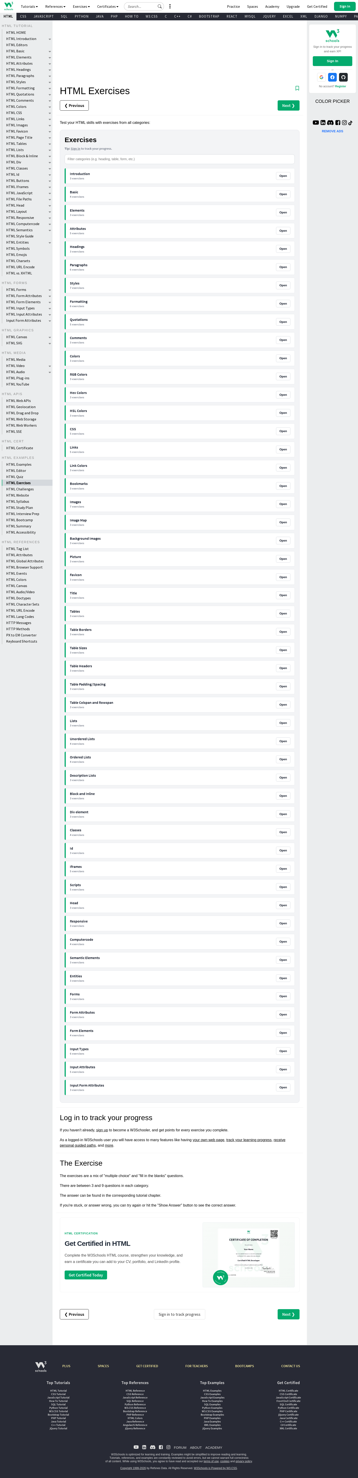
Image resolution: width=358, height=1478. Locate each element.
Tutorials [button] (29, 6)
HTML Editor (16, 470)
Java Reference (135, 1421)
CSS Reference (135, 1394)
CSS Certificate (288, 1394)
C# (190, 16)
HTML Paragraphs (20, 75)
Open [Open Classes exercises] (283, 832)
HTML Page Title (19, 137)
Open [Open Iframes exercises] (283, 868)
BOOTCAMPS (244, 1366)
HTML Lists (15, 149)
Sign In (332, 61)
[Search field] (144, 6)
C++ (177, 16)
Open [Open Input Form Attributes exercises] (283, 1087)
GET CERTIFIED (147, 1366)
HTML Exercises (18, 483)
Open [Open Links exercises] (283, 449)
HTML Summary (18, 526)
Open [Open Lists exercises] (283, 723)
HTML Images (17, 125)
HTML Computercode (22, 223)
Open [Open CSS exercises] (283, 431)
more (109, 1145)
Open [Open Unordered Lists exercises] (283, 741)
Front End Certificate (288, 1401)
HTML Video (15, 365)
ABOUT (196, 1447)
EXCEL (288, 16)
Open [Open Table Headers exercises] (283, 668)
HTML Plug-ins (17, 378)
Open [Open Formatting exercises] (283, 303)
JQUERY (269, 16)
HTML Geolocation (21, 406)
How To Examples (212, 1401)
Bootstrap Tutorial (58, 1414)
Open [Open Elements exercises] (283, 212)
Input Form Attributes (23, 320)
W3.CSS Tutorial (58, 1411)
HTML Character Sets (22, 604)
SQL (64, 16)
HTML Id (12, 174)
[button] (160, 6)
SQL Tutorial (58, 1404)
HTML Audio (15, 372)
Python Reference (135, 1404)
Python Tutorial (58, 1407)
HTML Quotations (20, 94)
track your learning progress (248, 1140)
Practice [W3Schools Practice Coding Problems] (233, 6)
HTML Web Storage (21, 419)
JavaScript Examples (212, 1397)
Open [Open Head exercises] (283, 905)
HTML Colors (16, 106)
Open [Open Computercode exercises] (283, 941)
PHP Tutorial (58, 1418)
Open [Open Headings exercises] (283, 248)
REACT (231, 16)
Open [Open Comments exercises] (283, 340)
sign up (102, 1130)
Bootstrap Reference (135, 1411)
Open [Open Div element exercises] (283, 814)
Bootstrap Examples (212, 1414)
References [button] (55, 6)
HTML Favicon (17, 131)
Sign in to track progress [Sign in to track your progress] (179, 1314)
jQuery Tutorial (58, 1428)
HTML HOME (16, 32)
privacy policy (244, 1461)
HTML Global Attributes (25, 561)
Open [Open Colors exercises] (283, 358)
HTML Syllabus (17, 501)
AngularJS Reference (135, 1425)
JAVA (100, 16)
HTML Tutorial (58, 1390)
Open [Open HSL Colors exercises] (283, 413)
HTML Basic (15, 51)
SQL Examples (212, 1404)
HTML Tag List (17, 548)
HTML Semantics (19, 230)
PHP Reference (135, 1414)
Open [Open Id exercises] (283, 850)
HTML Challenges (20, 489)
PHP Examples (212, 1418)
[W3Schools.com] (40, 1369)
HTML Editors (17, 45)
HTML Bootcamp (19, 520)
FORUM (180, 1447)
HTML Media (15, 359)
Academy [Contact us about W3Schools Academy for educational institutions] (272, 6)
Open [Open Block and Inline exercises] (283, 795)
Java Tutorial (58, 1421)
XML (303, 16)
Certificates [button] (107, 6)
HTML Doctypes (18, 598)
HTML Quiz (14, 476)
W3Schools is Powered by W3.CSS (215, 1468)
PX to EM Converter (21, 635)
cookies (225, 1461)
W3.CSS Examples (212, 1411)
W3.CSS (152, 16)
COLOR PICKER (332, 101)
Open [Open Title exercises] (283, 595)
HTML (8, 16)
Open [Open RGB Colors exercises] (283, 376)
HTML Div (13, 162)
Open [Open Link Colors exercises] (283, 467)
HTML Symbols (18, 248)
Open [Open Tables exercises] (283, 613)
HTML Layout (16, 211)
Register (340, 86)
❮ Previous (74, 105)
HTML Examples (19, 464)
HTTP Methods (18, 629)
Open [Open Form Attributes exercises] (283, 1014)
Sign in (75, 148)
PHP (114, 16)
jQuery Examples (212, 1428)
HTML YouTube (17, 384)
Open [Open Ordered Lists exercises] (283, 759)
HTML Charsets (18, 260)
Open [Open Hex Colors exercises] (283, 394)
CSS (23, 16)
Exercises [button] (81, 6)
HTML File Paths (19, 199)
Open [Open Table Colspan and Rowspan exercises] (283, 704)
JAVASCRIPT (44, 16)
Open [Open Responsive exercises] (283, 923)
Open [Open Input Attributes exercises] (283, 1069)
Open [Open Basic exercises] (283, 194)
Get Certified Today (86, 1275)
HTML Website (17, 495)
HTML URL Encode (20, 267)
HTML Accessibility (21, 532)
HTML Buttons (17, 180)
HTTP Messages (18, 622)
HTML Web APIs (18, 400)
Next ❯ (288, 105)
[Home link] (8, 6)
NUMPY (341, 16)
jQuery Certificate (288, 1414)
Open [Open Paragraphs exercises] (283, 267)
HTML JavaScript (19, 193)
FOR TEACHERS (196, 1366)
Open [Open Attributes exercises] (283, 230)
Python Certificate (288, 1407)
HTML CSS (14, 112)
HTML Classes (17, 168)
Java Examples (212, 1421)
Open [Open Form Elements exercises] (283, 1032)
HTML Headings (18, 69)
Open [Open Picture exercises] (283, 559)
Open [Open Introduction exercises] (283, 176)
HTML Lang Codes (20, 616)
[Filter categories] (180, 159)
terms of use (211, 1461)
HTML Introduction (21, 38)
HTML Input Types (20, 308)
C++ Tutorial (58, 1425)
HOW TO (132, 16)
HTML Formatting (20, 88)
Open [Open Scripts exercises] (283, 887)
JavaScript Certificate (288, 1397)
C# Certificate (288, 1425)
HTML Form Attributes (24, 295)
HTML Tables (16, 143)
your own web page (208, 1140)
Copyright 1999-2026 (133, 1468)
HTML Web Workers (21, 425)
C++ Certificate (288, 1421)
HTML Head (15, 205)
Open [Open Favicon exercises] (283, 577)
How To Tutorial (58, 1401)
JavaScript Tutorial (58, 1397)
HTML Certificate (19, 448)
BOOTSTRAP (209, 16)
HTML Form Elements (23, 302)
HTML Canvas (16, 337)
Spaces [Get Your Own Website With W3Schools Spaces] (252, 6)
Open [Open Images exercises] (283, 504)
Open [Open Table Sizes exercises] (283, 650)
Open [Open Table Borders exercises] (283, 631)
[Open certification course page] (249, 1254)
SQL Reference (135, 1401)
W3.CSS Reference (135, 1407)
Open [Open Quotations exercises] (283, 322)
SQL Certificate (288, 1404)
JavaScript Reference (135, 1397)
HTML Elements (19, 57)
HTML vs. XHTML (19, 273)
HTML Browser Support (24, 567)
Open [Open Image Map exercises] (283, 522)
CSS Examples (212, 1394)
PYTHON (82, 16)
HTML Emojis (16, 254)
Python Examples (212, 1407)
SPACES (103, 1366)
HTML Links (15, 119)
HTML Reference (135, 1390)
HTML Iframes (17, 186)
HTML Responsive (20, 217)
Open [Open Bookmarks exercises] (283, 486)
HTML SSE (14, 431)
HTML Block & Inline (22, 156)
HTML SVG (14, 343)
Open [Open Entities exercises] (283, 978)
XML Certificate (288, 1428)
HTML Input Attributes (24, 314)
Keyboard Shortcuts (21, 641)
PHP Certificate (288, 1411)
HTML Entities (17, 242)
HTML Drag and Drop (22, 413)
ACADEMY (213, 1447)
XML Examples (212, 1425)
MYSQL (250, 16)
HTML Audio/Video (20, 592)
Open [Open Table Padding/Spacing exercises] (283, 686)
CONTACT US (290, 1366)
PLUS (66, 1366)
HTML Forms (16, 289)
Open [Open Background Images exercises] (283, 540)
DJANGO (321, 16)
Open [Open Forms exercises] (283, 996)
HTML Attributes (19, 63)
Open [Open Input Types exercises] (283, 1051)
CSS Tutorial (58, 1394)
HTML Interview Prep (22, 513)
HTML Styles (16, 82)
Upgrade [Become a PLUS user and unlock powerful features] (293, 6)
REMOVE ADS (332, 131)
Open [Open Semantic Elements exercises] (283, 960)
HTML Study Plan (19, 507)
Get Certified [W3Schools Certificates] (317, 6)
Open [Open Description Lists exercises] (283, 777)
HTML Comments (20, 100)
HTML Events (16, 573)
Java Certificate (288, 1418)
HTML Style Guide (20, 236)
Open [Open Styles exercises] (283, 285)
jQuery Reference (135, 1428)
